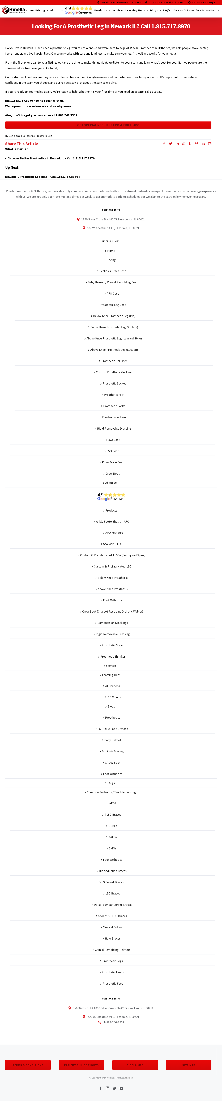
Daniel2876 (14, 138)
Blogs (111, 709)
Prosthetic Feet (113, 986)
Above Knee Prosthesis (113, 591)
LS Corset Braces (113, 885)
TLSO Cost (113, 442)
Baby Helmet (112, 742)
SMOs (112, 851)
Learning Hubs (111, 677)
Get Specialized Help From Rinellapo (108, 126)
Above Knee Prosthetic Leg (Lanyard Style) (114, 341)
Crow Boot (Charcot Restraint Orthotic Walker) (112, 614)
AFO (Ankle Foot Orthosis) (113, 731)
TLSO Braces (112, 817)
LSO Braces (112, 896)
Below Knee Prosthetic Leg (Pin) (114, 318)
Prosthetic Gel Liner (114, 363)
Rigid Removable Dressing (114, 431)
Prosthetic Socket (114, 386)
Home (111, 253)
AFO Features (114, 535)
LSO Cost (113, 453)
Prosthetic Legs (112, 963)
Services (111, 668)
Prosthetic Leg (44, 138)
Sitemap (129, 1080)
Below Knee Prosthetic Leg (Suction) (114, 329)
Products (111, 513)
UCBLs (112, 828)
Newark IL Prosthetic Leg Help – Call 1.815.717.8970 (41, 179)
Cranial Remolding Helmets (112, 952)
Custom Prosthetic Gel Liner (114, 375)
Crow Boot (113, 476)
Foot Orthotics (112, 603)
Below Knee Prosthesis (113, 580)
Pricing (111, 262)
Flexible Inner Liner (114, 420)
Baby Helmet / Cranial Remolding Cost (113, 285)
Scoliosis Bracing (113, 754)
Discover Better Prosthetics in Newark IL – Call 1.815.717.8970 (51, 161)
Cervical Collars (112, 930)
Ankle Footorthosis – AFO (112, 524)
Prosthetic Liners (113, 975)
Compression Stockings (112, 625)
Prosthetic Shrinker (112, 659)
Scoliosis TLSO (112, 546)
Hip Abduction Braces (113, 873)
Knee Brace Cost (112, 465)
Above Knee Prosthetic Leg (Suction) (114, 352)
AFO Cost (113, 296)
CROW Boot (112, 765)
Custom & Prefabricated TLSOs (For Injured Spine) (112, 558)
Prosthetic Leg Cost (113, 307)
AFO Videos (112, 688)
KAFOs (112, 839)
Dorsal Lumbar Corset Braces (113, 907)
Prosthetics (112, 720)
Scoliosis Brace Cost (113, 273)
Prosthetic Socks (114, 408)
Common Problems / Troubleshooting (111, 795)
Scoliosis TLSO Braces (112, 918)
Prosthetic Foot (114, 397)
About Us (111, 485)
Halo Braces (113, 941)
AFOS (112, 806)
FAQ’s (111, 785)
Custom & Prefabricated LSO (112, 569)
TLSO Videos (112, 700)
